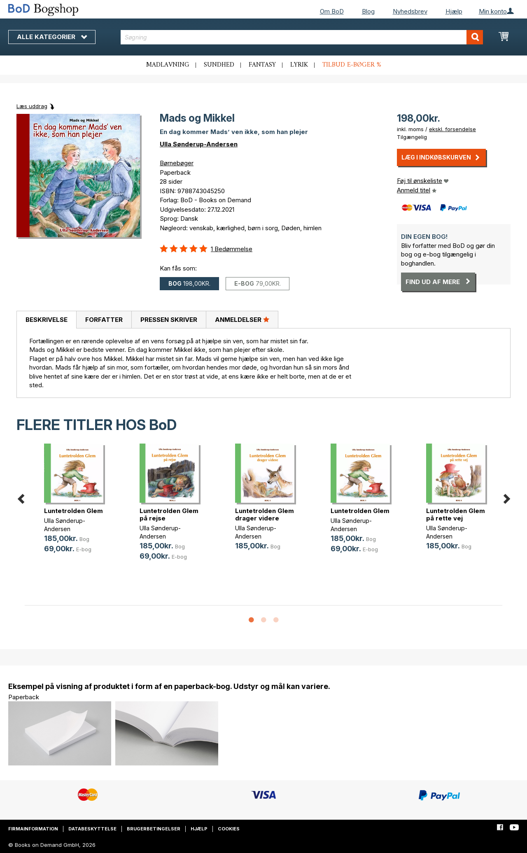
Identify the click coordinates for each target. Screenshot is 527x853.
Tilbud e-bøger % (351, 65)
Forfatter (104, 320)
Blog (368, 11)
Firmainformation (33, 829)
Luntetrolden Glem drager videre (264, 514)
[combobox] (302, 37)
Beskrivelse (47, 320)
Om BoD (332, 11)
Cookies (229, 829)
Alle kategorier (52, 37)
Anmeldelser (242, 319)
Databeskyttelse (92, 829)
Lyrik (299, 65)
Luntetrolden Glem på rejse (169, 514)
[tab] (46, 320)
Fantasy (262, 65)
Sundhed (219, 65)
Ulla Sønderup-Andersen (199, 144)
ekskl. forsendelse (452, 129)
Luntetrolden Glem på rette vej (455, 514)
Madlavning (167, 65)
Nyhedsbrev (410, 11)
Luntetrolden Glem (73, 511)
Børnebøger (177, 163)
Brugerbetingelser (153, 829)
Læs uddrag (31, 106)
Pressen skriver (168, 320)
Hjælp (453, 11)
